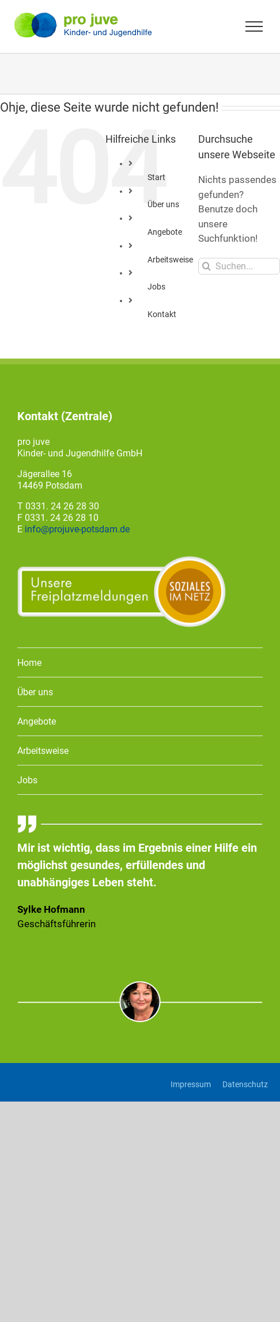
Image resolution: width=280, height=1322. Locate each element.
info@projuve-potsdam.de (77, 529)
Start (156, 177)
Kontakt (161, 314)
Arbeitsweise (170, 259)
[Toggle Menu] (254, 26)
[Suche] (206, 266)
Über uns (163, 204)
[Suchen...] (239, 266)
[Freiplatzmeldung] (121, 560)
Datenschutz (245, 1084)
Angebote (164, 232)
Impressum (191, 1084)
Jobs (156, 286)
